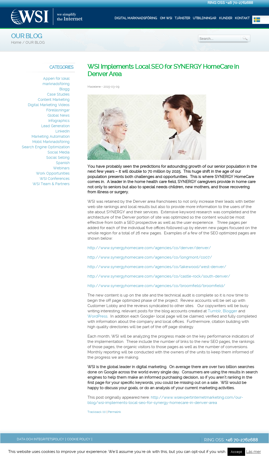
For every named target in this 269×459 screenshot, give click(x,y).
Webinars (61, 168)
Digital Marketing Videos (49, 105)
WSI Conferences (55, 178)
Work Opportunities (53, 173)
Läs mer (253, 451)
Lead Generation (55, 126)
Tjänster (182, 18)
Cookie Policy (78, 439)
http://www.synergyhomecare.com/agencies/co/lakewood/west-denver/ (156, 266)
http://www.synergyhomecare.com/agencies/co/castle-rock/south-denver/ (158, 276)
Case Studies (58, 94)
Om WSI (166, 18)
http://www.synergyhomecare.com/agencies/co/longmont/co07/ (149, 257)
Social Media (59, 152)
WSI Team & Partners (51, 184)
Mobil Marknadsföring (51, 142)
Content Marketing (54, 99)
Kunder (225, 18)
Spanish (63, 163)
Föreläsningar (58, 110)
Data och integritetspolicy (40, 439)
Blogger (230, 311)
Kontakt (242, 18)
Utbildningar (204, 18)
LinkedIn (62, 131)
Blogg (64, 89)
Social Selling (58, 157)
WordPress (97, 316)
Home (16, 42)
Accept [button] (236, 452)
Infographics (59, 121)
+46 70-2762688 (239, 3)
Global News (59, 115)
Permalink (114, 412)
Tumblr (214, 311)
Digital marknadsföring (136, 18)
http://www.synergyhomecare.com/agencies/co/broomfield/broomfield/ (156, 285)
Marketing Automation (51, 136)
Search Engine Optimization (46, 147)
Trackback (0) (96, 412)
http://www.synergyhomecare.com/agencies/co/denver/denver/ (149, 247)
